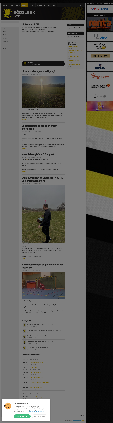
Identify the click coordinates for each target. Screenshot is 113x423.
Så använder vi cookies (36, 411)
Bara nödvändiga (39, 416)
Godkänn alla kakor (22, 416)
